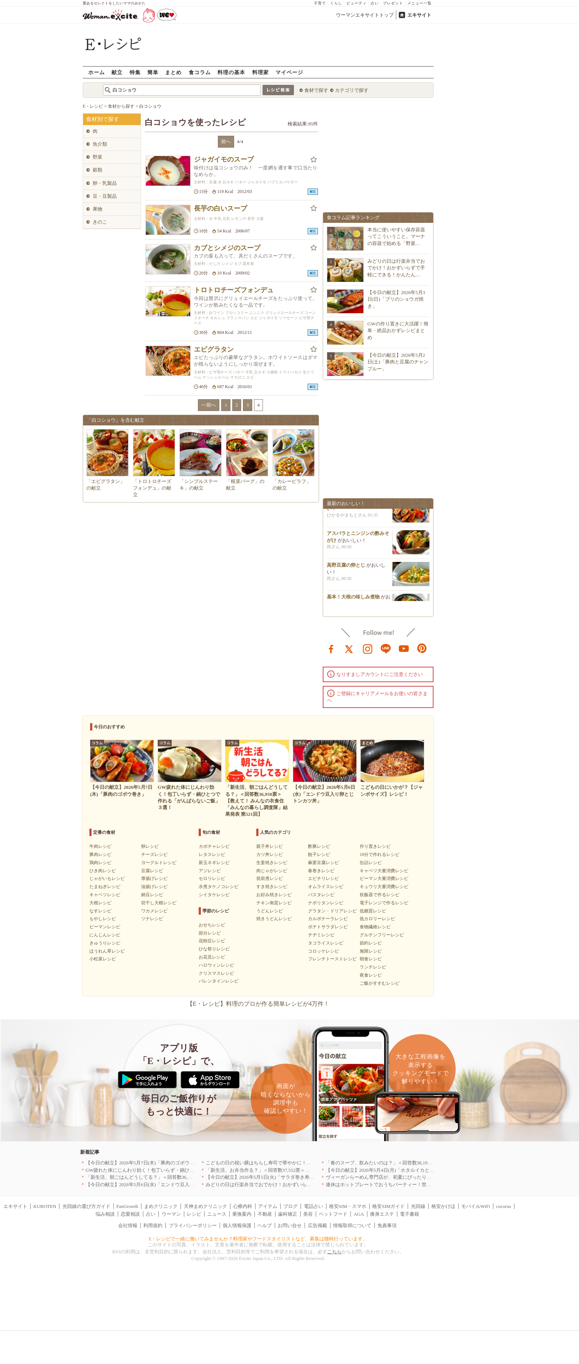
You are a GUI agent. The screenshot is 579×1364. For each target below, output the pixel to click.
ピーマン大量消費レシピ (384, 878)
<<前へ (208, 405)
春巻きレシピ (321, 870)
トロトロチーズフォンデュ (234, 290)
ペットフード (333, 1214)
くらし (336, 3)
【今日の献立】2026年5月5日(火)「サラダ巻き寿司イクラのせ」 (274, 1177)
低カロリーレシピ (377, 918)
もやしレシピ (102, 918)
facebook (331, 648)
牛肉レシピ (100, 846)
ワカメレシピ (154, 911)
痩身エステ (382, 1214)
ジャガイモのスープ (224, 159)
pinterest (422, 648)
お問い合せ (290, 1225)
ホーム (96, 72)
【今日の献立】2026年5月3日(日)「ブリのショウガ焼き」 (396, 299)
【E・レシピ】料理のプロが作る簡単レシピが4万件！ (258, 1004)
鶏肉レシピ (100, 862)
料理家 (260, 72)
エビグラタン (214, 349)
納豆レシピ (152, 894)
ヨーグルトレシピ (159, 862)
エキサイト (419, 15)
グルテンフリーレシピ (382, 934)
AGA (359, 1214)
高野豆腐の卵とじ (346, 569)
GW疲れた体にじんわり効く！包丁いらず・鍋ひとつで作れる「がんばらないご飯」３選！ (183, 1170)
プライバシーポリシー (193, 1225)
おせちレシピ (212, 925)
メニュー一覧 (419, 3)
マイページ (289, 72)
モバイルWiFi (475, 1206)
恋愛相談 (130, 1214)
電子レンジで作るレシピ (384, 902)
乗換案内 (241, 1214)
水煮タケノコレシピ (219, 886)
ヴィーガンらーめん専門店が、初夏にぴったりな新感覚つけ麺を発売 (400, 1177)
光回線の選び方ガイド (86, 1206)
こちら (334, 1251)
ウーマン (171, 1214)
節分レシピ (210, 933)
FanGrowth (127, 1206)
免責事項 (387, 1225)
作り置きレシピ (375, 846)
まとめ (173, 72)
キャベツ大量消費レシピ (384, 870)
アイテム (267, 1206)
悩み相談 (105, 1214)
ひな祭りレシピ (214, 949)
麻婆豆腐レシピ (323, 862)
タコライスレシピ (325, 943)
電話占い (313, 1206)
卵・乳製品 (105, 183)
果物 (97, 209)
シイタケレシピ (214, 894)
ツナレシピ (152, 918)
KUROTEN (44, 1206)
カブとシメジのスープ (227, 248)
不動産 (265, 1214)
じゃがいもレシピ (107, 878)
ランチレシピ (373, 967)
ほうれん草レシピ (107, 951)
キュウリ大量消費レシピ (384, 886)
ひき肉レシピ (102, 870)
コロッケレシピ (323, 951)
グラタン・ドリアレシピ (332, 911)
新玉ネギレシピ (214, 862)
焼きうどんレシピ (274, 918)
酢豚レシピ (319, 846)
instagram (367, 648)
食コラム (200, 72)
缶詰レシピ (371, 862)
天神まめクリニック (205, 1206)
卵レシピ (150, 846)
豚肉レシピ (100, 854)
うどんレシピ (269, 911)
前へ (226, 141)
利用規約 (152, 1225)
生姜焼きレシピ (271, 862)
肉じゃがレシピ (271, 870)
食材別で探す (102, 119)
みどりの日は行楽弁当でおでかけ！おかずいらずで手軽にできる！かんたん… (396, 267)
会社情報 (127, 1225)
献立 (117, 72)
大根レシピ (100, 902)
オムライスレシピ (325, 886)
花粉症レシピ (212, 940)
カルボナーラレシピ (328, 918)
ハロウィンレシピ (216, 965)
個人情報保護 (237, 1225)
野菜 (97, 157)
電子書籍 (409, 1214)
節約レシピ (371, 943)
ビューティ (356, 3)
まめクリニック (161, 1206)
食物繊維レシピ (375, 926)
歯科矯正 (287, 1214)
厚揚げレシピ (154, 878)
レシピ (194, 1214)
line (385, 648)
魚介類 (100, 144)
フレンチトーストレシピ (332, 958)
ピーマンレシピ (104, 926)
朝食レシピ (371, 958)
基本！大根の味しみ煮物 (353, 600)
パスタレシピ (321, 894)
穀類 (97, 170)
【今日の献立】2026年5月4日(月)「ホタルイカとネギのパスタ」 (394, 1170)
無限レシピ (371, 951)
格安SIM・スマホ (347, 1206)
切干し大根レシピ (159, 902)
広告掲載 (317, 1225)
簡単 (152, 72)
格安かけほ (443, 1206)
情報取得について (352, 1225)
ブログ (290, 1206)
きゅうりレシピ (104, 943)
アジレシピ (210, 870)
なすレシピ (100, 911)
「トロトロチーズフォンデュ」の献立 (152, 488)
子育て (320, 3)
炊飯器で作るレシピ (380, 894)
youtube (404, 648)
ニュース (216, 1214)
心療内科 (242, 1206)
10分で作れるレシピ (380, 854)
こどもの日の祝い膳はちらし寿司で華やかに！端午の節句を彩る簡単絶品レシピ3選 (296, 1163)
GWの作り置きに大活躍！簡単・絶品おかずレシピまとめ (397, 330)
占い (375, 3)
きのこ (100, 222)
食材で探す (316, 90)
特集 (135, 72)
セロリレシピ (212, 878)
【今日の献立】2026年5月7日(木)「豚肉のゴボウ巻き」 (145, 1163)
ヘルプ (264, 1225)
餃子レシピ (319, 854)
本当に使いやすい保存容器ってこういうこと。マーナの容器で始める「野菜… (396, 236)
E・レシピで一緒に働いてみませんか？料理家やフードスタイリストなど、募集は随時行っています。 (258, 1239)
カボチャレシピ (214, 846)
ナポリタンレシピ (325, 902)
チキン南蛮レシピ (274, 902)
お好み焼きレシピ (274, 894)
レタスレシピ (212, 854)
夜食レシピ (371, 975)
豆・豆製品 (105, 196)
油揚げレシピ (154, 886)
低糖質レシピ (373, 911)
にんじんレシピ (104, 934)
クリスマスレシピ (216, 973)
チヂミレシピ (321, 934)
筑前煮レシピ (269, 878)
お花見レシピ (212, 957)
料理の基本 (231, 72)
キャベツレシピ (104, 894)
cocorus (503, 1206)
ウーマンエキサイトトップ (365, 15)
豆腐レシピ (152, 870)
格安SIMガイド (388, 1206)
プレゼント (393, 3)
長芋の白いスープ (220, 208)
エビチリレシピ (323, 878)
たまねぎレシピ (104, 886)
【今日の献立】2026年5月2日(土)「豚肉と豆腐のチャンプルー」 (397, 361)
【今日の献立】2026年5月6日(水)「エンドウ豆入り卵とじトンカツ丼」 (162, 1184)
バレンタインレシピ (219, 981)
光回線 (418, 1206)
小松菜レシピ (102, 958)
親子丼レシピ (269, 846)
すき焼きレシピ (271, 886)
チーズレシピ (154, 854)
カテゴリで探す (352, 90)
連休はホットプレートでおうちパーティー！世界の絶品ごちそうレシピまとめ (410, 1184)
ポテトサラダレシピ (328, 926)
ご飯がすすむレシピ (380, 983)
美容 (308, 1214)
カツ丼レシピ (269, 854)
